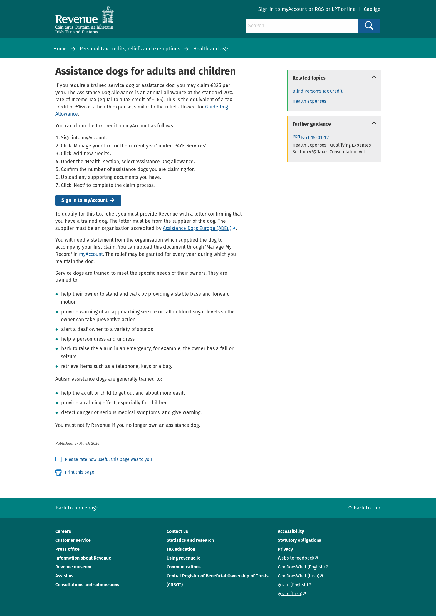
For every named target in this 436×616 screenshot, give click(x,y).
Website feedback (296, 558)
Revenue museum (73, 567)
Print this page (79, 472)
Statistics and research (190, 540)
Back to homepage (77, 508)
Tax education (181, 549)
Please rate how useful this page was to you (108, 459)
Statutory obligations (299, 540)
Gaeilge (372, 9)
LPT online (344, 9)
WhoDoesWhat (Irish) (298, 575)
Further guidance (312, 124)
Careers (63, 531)
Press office (67, 549)
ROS (319, 9)
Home (60, 49)
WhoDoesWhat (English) (301, 567)
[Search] (302, 26)
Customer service (73, 540)
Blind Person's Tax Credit (318, 91)
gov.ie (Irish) (290, 593)
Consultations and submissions (87, 584)
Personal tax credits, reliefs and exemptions (130, 49)
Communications (184, 567)
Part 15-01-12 (315, 138)
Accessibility (291, 531)
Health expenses (309, 101)
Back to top (367, 508)
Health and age (210, 49)
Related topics (309, 78)
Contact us (177, 531)
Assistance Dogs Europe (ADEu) (197, 228)
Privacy (285, 549)
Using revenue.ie (183, 558)
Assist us (64, 575)
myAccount (294, 9)
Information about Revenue (83, 558)
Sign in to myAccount (84, 200)
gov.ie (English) (293, 584)
